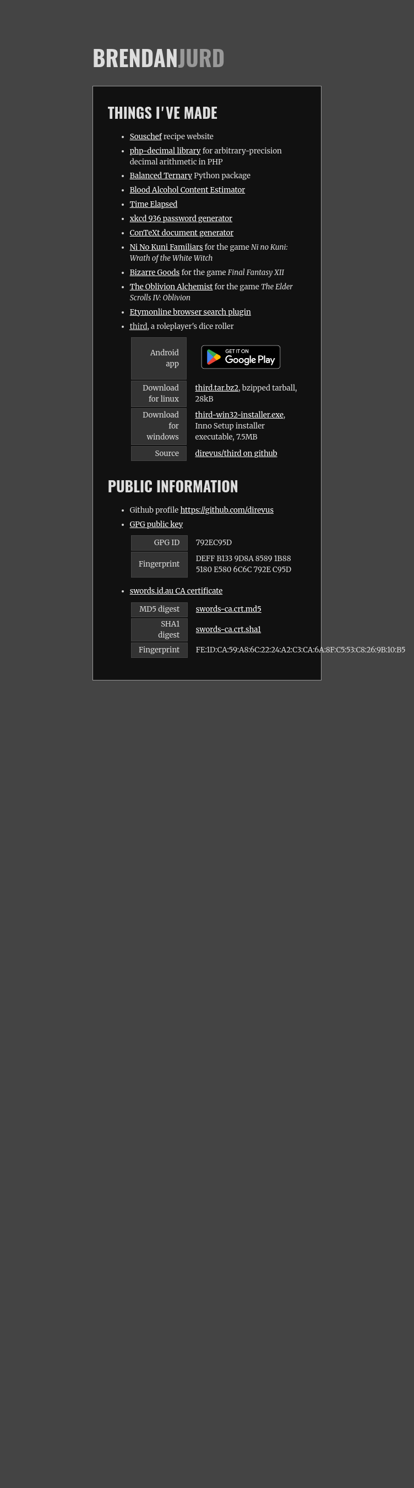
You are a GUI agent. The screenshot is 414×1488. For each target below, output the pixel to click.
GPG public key (156, 524)
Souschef (146, 136)
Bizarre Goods (155, 272)
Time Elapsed (154, 204)
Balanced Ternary (161, 175)
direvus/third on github (236, 453)
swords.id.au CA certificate (176, 591)
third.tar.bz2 (217, 388)
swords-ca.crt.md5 (229, 609)
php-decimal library (165, 151)
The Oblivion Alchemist (171, 287)
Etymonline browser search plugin (190, 312)
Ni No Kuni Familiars (166, 247)
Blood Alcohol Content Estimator (188, 190)
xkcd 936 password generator (181, 218)
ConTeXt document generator (182, 233)
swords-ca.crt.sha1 (228, 629)
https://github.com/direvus (227, 510)
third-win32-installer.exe (239, 415)
